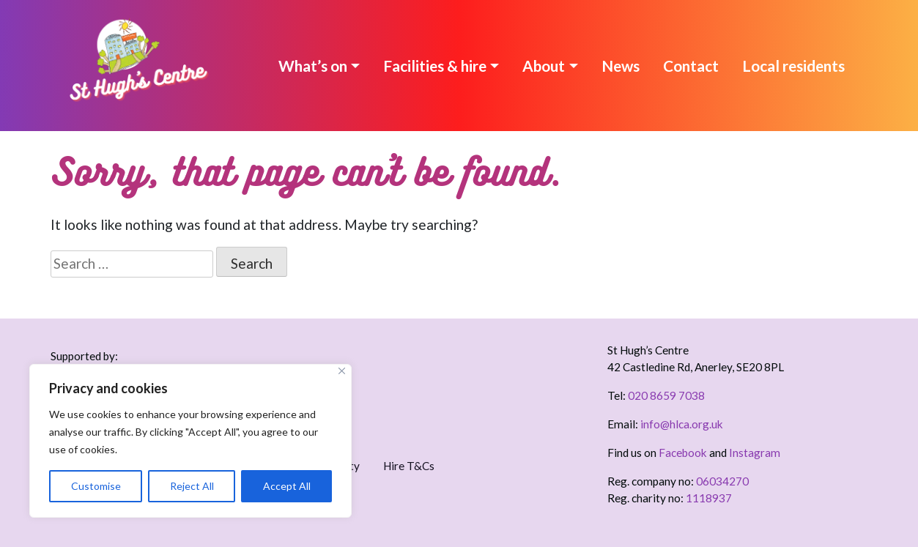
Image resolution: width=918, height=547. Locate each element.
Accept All (287, 486)
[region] (190, 441)
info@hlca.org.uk (681, 424)
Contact (691, 65)
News (620, 65)
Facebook (683, 452)
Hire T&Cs (408, 465)
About (543, 65)
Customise (96, 486)
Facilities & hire (434, 65)
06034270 (722, 481)
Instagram (754, 452)
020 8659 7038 (666, 395)
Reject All (192, 486)
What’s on (312, 65)
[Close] (341, 371)
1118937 (709, 498)
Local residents (793, 65)
